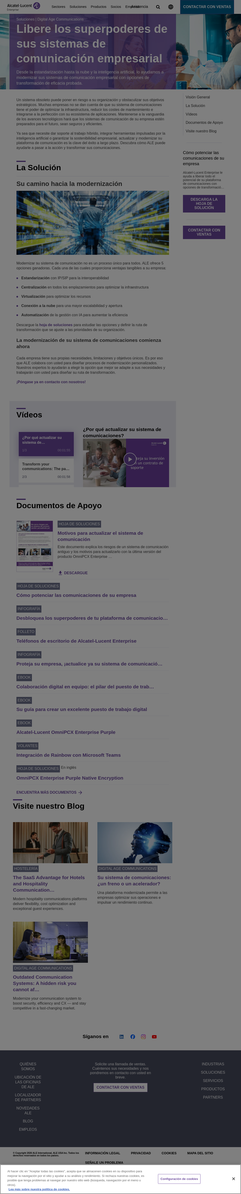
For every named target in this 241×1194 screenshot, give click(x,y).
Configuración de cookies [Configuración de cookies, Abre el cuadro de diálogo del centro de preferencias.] (179, 1179)
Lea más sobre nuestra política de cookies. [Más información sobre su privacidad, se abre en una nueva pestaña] (39, 1189)
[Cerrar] (234, 1179)
